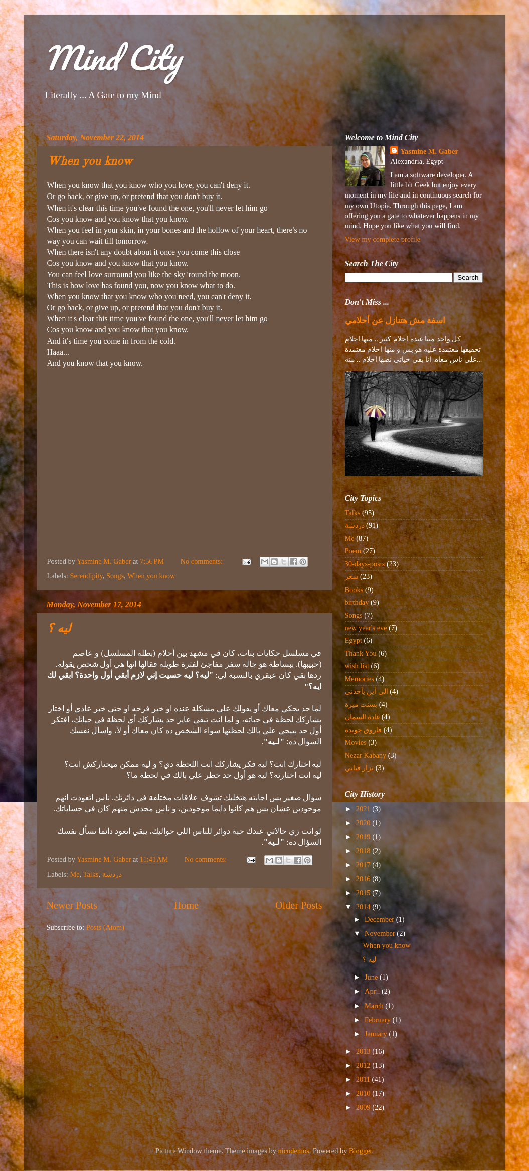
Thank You (361, 653)
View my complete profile (383, 239)
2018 (364, 851)
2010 (364, 1093)
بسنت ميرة (361, 704)
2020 (364, 823)
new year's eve (366, 628)
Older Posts (298, 905)
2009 (364, 1107)
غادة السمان (362, 717)
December (380, 919)
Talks (91, 874)
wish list (357, 666)
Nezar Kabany (366, 755)
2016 (364, 879)
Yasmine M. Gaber (429, 151)
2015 (364, 893)
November (381, 933)
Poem (353, 551)
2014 (364, 907)
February (379, 1020)
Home (186, 905)
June (372, 977)
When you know (89, 162)
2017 (364, 865)
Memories (359, 679)
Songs (115, 576)
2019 (364, 837)
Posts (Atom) (105, 927)
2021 (364, 809)
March (375, 1006)
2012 (364, 1065)
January (377, 1034)
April (373, 991)
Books (354, 590)
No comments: (203, 561)
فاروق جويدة (363, 730)
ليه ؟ (59, 629)
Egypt (353, 640)
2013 (364, 1051)
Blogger (360, 1151)
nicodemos (293, 1151)
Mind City (112, 57)
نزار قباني (359, 768)
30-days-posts (365, 564)
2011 (364, 1079)
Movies (356, 742)
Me (74, 874)
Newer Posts (72, 905)
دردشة (112, 874)
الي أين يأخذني (366, 691)
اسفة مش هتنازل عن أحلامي (395, 320)
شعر (352, 576)
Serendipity (86, 576)
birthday (357, 602)
